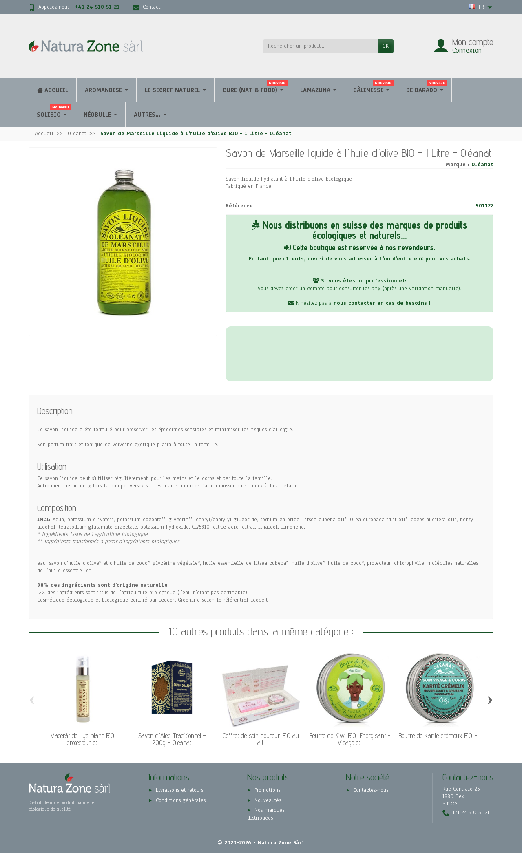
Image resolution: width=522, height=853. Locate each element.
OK (386, 46)
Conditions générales (181, 800)
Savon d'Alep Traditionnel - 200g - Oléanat (172, 739)
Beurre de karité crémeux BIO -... (439, 736)
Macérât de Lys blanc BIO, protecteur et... (83, 739)
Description (55, 410)
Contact (146, 7)
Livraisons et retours (179, 790)
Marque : (457, 164)
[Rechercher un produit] (320, 46)
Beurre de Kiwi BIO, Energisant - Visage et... (350, 739)
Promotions (267, 790)
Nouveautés (267, 800)
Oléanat (482, 164)
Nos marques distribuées (265, 814)
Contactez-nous (370, 790)
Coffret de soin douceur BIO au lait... (261, 739)
